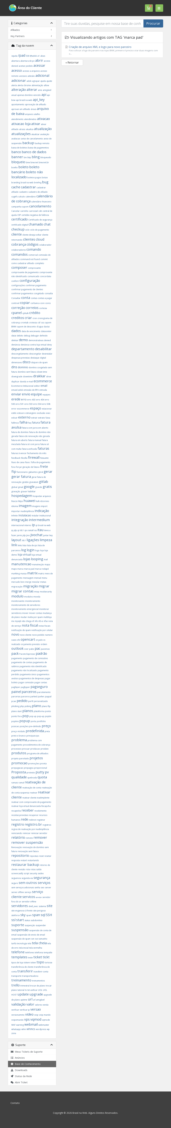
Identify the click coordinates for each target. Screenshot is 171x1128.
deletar (14, 340)
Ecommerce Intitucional (22, 385)
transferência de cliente (22, 966)
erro (24, 399)
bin (25, 157)
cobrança (18, 244)
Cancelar (15, 211)
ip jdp (14, 530)
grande (38, 487)
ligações (33, 540)
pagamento (16, 658)
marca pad (29, 568)
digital (43, 357)
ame (40, 90)
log (23, 550)
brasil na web (27, 182)
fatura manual (34, 440)
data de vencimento (31, 331)
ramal (21, 782)
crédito (34, 312)
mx (12, 621)
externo (24, 417)
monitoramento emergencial (25, 609)
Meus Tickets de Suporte (27, 1051)
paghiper (15, 687)
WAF (13, 1024)
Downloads (19, 1070)
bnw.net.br (44, 162)
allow (46, 85)
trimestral (25, 985)
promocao (19, 763)
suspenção (30, 925)
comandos (19, 254)
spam (29, 915)
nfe (36, 621)
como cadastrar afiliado (22, 263)
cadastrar (28, 187)
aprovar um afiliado (20, 109)
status (27, 920)
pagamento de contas (21, 662)
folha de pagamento (40, 462)
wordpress (41, 1029)
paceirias (45, 649)
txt (28, 990)
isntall (31, 530)
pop (25, 716)
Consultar (16, 298)
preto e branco (18, 735)
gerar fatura (21, 476)
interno (27, 525)
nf (33, 621)
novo (15, 634)
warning (20, 1024)
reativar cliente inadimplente (35, 797)
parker (41, 696)
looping (37, 559)
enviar (16, 394)
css (42, 322)
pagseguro (39, 686)
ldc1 (24, 540)
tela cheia (39, 943)
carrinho (24, 211)
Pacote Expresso (27, 654)
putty (40, 772)
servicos (28, 896)
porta (33, 721)
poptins (15, 721)
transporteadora (30, 976)
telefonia (39, 952)
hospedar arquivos (42, 496)
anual (14, 95)
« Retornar (72, 62)
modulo (17, 596)
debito (20, 335)
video (29, 1014)
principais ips (32, 735)
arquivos (29, 114)
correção (18, 307)
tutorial (21, 990)
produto (45, 748)
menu (44, 577)
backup (28, 143)
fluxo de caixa (17, 462)
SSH (49, 915)
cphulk (25, 313)
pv (47, 772)
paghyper (25, 687)
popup (24, 721)
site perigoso (39, 910)
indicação (42, 510)
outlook (17, 648)
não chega (27, 621)
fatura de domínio (20, 432)
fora (13, 467)
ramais (14, 782)
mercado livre (18, 582)
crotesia (33, 322)
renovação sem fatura (28, 851)
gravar (24, 491)
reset (41, 856)
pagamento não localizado (24, 670)
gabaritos (33, 472)
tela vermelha (35, 947)
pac (37, 648)
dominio (23, 367)
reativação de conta (31, 787)
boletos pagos (34, 177)
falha (23, 422)
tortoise (48, 962)
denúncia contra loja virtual (33, 344)
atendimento (17, 119)
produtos (18, 753)
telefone (18, 952)
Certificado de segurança (40, 219)
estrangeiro (30, 413)
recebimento (40, 810)
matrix (32, 573)
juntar (46, 535)
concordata (45, 276)
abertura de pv (27, 60)
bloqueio (18, 162)
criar (28, 317)
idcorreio (44, 501)
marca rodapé (42, 568)
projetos (36, 758)
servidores (19, 906)
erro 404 (40, 399)
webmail (31, 1024)
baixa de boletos (19, 147)
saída (38, 869)
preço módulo (18, 731)
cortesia (43, 308)
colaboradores (18, 249)
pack (15, 653)
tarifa (13, 943)
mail (46, 559)
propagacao (17, 767)
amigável (47, 90)
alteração (18, 89)
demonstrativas (36, 340)
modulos (28, 596)
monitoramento (32, 601)
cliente (16, 234)
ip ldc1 (21, 530)
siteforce (15, 915)
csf (39, 322)
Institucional (45, 515)
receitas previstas (19, 815)
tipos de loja (17, 962)
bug (45, 182)
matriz (41, 573)
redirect (32, 819)
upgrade (36, 994)
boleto (23, 167)
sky (23, 915)
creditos (17, 317)
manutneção (38, 564)
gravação (15, 491)
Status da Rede (21, 1076)
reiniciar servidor (39, 833)
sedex (41, 873)
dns (14, 367)
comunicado (33, 276)
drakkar (39, 376)
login (31, 550)
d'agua (40, 326)
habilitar (32, 491)
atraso (22, 129)
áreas (33, 109)
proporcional (40, 767)
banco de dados (34, 152)
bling (36, 157)
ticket (37, 957)
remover (40, 837)
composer (19, 267)
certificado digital (19, 224)
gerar (48, 471)
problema (19, 740)
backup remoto (42, 143)
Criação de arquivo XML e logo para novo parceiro (112, 50)
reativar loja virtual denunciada (26, 806)
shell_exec (33, 906)
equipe (36, 394)
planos (27, 710)
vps (27, 1019)
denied (47, 340)
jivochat (36, 535)
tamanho (43, 938)
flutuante (44, 458)
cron (35, 318)
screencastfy (17, 873)
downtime (28, 376)
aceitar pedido (26, 66)
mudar (24, 617)
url (30, 999)
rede (24, 819)
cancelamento (40, 206)
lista (24, 545)
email (44, 386)
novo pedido (38, 634)
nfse (46, 621)
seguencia (16, 878)
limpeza (46, 540)
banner (17, 157)
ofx (18, 639)
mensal (37, 577)
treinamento (21, 980)
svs (36, 938)
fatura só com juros (30, 444)
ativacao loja (21, 123)
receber (28, 810)
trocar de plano (37, 985)
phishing (15, 706)
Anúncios (18, 1057)
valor (30, 1004)
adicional (42, 75)
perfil (30, 701)
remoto (29, 837)
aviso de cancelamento (32, 138)
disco (27, 362)
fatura (36, 422)
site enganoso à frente (22, 910)
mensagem (28, 577)
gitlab (43, 481)
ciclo (27, 229)
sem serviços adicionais (22, 887)
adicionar (18, 80)
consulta (49, 293)
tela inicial (24, 947)
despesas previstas (20, 357)
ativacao (43, 118)
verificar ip (25, 1009)
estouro (21, 413)
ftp (13, 471)
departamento (22, 349)
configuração (30, 280)
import (44, 506)
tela (29, 943)
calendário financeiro (41, 201)
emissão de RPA (31, 390)
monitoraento (18, 601)
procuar (26, 748)
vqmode (46, 1019)
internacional (17, 525)
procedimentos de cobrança (36, 744)
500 (27, 55)
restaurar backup (25, 864)
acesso (16, 70)
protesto (31, 772)
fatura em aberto (19, 440)
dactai (47, 326)
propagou (29, 767)
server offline (17, 892)
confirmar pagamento (36, 285)
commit (44, 259)
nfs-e (40, 621)
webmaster (43, 1024)
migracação (17, 586)
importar (15, 511)
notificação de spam (21, 630)
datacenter (46, 331)
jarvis (19, 535)
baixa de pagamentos (38, 147)
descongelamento (20, 353)
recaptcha (16, 810)
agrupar (36, 81)
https (20, 501)
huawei (29, 500)
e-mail (30, 381)
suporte (17, 925)
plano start (16, 711)
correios (32, 307)
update (23, 994)
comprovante (34, 268)
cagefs (14, 196)
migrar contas (22, 591)
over (26, 649)
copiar (25, 302)
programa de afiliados (37, 753)
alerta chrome (24, 85)
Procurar (153, 23)
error (13, 408)
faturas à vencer (19, 453)
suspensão (20, 930)
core (42, 303)
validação (18, 1004)
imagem (25, 505)
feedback (15, 458)
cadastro (23, 191)
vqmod (35, 1019)
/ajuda (14, 55)
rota (28, 869)
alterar (32, 89)
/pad (21, 55)
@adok (33, 55)
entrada (43, 390)
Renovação (16, 847)
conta (26, 297)
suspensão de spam (21, 938)
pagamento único (28, 674)
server (48, 887)
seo (42, 887)
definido (44, 335)
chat (47, 224)
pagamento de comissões (35, 658)
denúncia (15, 344)
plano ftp (46, 706)
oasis (13, 639)
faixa (48, 417)
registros (47, 824)
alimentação (37, 85)
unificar (33, 990)
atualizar (35, 134)
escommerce (23, 408)
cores (48, 303)
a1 (38, 55)
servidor (39, 897)
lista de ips (32, 545)
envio (26, 394)
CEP (19, 215)
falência (15, 422)
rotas (33, 869)
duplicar (15, 381)
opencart (28, 639)
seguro (14, 883)
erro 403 (31, 399)
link (14, 545)
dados (16, 331)
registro (17, 824)
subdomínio (36, 920)
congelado (39, 293)
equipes (46, 394)
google (29, 486)
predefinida (35, 731)
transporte (16, 976)
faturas (43, 448)
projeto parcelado (20, 758)
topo (40, 962)
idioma (14, 506)
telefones (29, 952)
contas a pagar (45, 298)
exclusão (41, 413)
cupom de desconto (26, 326)
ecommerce (43, 381)
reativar (33, 792)
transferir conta (41, 971)
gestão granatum (30, 482)
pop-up (40, 716)
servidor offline (29, 901)
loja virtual (24, 554)
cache (15, 187)
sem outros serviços (34, 882)
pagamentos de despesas (31, 678)
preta (47, 731)
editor (37, 385)
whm (23, 1029)
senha (37, 887)
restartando (33, 860)
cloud (40, 239)
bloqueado (45, 157)
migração (30, 586)
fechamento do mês (36, 453)
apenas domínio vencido (29, 95)
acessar (39, 65)
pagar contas (40, 682)
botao (45, 177)
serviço (28, 892)
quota (42, 777)
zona (13, 1033)
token (33, 962)
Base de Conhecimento (26, 1064)
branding (15, 182)
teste (30, 957)
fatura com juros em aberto (35, 427)
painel (16, 691)
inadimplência (27, 511)
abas (42, 55)
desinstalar (47, 353)
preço (46, 726)
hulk (38, 501)
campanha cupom (20, 206)
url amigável (39, 999)
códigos (33, 244)
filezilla (24, 458)
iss (35, 530)
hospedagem (21, 495)
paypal (48, 696)
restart (24, 860)
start (20, 920)
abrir (39, 60)
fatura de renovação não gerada (34, 436)
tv (26, 990)
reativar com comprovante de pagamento (31, 802)
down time (42, 371)
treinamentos (38, 980)
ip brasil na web (43, 525)
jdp (24, 535)
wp (48, 1029)
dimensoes (16, 362)
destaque (34, 357)
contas (34, 298)
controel (15, 303)
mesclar (36, 582)
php (22, 706)
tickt (46, 957)
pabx (31, 649)
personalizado (41, 701)
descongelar (35, 353)
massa (23, 573)
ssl (13, 920)
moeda (36, 596)
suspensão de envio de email (31, 934)
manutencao (21, 564)
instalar (35, 515)
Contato (15, 1103)
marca (20, 568)
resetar (47, 856)
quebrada (32, 777)
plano (36, 705)
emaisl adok (17, 390)
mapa (47, 564)
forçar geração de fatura (27, 467)
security (33, 873)
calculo (21, 196)
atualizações (21, 134)
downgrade (16, 376)
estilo (14, 413)
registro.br (33, 824)
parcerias (15, 696)
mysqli (18, 621)
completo (39, 263)
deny (49, 344)
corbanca (35, 303)
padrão (41, 653)
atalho (37, 114)
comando (33, 249)
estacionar (47, 408)
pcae (13, 701)
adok (29, 81)
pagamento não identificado (33, 666)
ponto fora (16, 716)
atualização (43, 128)
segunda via (27, 878)
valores (38, 1004)
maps (14, 568)
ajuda (43, 81)
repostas (34, 856)
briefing (37, 182)
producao (35, 748)
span (36, 915)
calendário (31, 196)
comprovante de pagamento (25, 272)
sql (43, 915)
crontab (25, 322)
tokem (27, 962)
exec (48, 413)
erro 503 (28, 404)
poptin (48, 716)
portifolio (41, 721)
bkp (29, 157)
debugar (35, 335)
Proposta (18, 772)
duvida (23, 381)
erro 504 (37, 404)
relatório (18, 837)
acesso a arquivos (31, 71)
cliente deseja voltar (31, 234)
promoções (33, 763)
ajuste (49, 81)
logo (37, 550)
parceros (25, 696)
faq (29, 422)
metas (43, 582)
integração (19, 520)
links (20, 545)
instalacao (24, 515)
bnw (28, 162)
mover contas (35, 613)
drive (48, 376)
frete (44, 466)
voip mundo (45, 1014)
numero (49, 634)
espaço (35, 408)
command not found (30, 259)
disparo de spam (39, 362)
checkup (18, 229)
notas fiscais (44, 625)
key (51, 535)
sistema (42, 906)
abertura (15, 60)
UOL (40, 990)
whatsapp (16, 1029)
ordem (44, 644)
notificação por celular (42, 630)
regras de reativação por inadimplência (30, 829)
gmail (20, 487)
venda (45, 1004)
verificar (15, 1009)
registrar (41, 819)
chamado (36, 224)
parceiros (29, 691)
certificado (19, 219)
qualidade (19, 777)
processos (16, 748)
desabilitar (43, 349)
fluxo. (27, 462)
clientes (29, 239)
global (14, 487)
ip (33, 525)
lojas (26, 559)
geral (40, 472)
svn (32, 938)
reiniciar (26, 833)
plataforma (39, 711)
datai (13, 335)
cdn (40, 211)
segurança (42, 877)
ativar (35, 123)
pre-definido (35, 726)
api (43, 94)
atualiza (29, 129)
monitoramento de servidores (25, 605)
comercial (33, 254)
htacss (14, 501)
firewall (34, 457)
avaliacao (15, 138)
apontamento (17, 104)
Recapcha (46, 806)
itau (40, 530)
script (26, 873)
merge (28, 582)
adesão (31, 76)
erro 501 (20, 404)
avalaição (44, 134)
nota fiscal (30, 625)
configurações (18, 285)
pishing (28, 706)
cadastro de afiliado (38, 191)
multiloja (47, 617)
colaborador (45, 244)
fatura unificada (29, 448)
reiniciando (16, 833)
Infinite (14, 515)
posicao (15, 726)
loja (42, 550)
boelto (14, 167)
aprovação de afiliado (35, 104)
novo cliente (25, 634)
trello (15, 985)
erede (15, 399)
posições (24, 726)
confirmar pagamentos (22, 293)
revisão (21, 869)
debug (27, 335)
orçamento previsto (30, 644)
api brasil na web (24, 100)
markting (15, 573)
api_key (39, 99)
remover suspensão (27, 842)
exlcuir (14, 417)
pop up (32, 716)
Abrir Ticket (19, 1082)
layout (16, 540)
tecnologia (22, 943)
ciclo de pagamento (39, 229)
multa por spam (35, 617)
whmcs (31, 1029)
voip (36, 1014)
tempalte (48, 952)
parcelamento (44, 692)
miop (36, 591)
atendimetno (30, 119)
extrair (34, 417)
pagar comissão (26, 682)
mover (25, 613)
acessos (23, 76)
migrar (44, 586)
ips (26, 530)
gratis (47, 486)
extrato (41, 417)
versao (35, 1009)
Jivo (28, 535)
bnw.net (34, 162)
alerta (14, 85)
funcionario (22, 472)
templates (19, 957)
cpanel (16, 312)
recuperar (33, 815)
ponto (48, 711)
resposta (15, 860)
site (49, 906)
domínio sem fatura (27, 371)
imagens (36, 506)
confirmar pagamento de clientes (27, 289)
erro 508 (46, 404)
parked (33, 696)
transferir (25, 971)
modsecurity (46, 591)
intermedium (39, 520)
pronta (43, 763)
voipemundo (17, 1019)
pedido (22, 700)
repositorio (20, 855)
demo (23, 340)
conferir (15, 281)
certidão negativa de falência (35, 215)
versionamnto (18, 1014)
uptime (24, 999)
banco (16, 152)
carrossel (33, 211)
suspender (41, 925)
